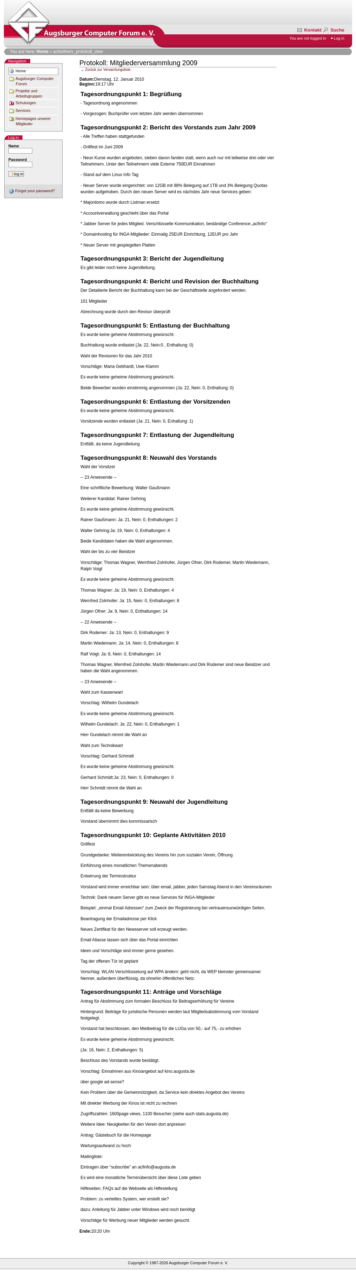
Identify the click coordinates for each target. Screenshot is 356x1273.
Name (13, 146)
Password (17, 159)
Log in (339, 38)
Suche (333, 30)
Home (42, 51)
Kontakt (310, 30)
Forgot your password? (31, 191)
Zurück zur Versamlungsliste (108, 70)
